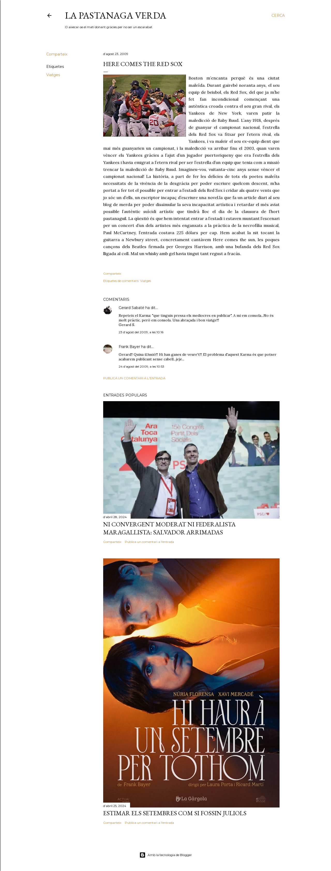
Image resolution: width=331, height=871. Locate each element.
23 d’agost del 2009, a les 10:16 (141, 332)
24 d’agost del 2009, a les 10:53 (141, 366)
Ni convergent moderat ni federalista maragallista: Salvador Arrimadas (169, 528)
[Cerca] (278, 15)
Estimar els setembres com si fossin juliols (174, 813)
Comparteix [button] (56, 54)
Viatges (53, 75)
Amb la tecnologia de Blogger (165, 855)
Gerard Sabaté (131, 307)
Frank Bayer (129, 346)
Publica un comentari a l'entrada (134, 378)
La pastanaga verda (115, 15)
